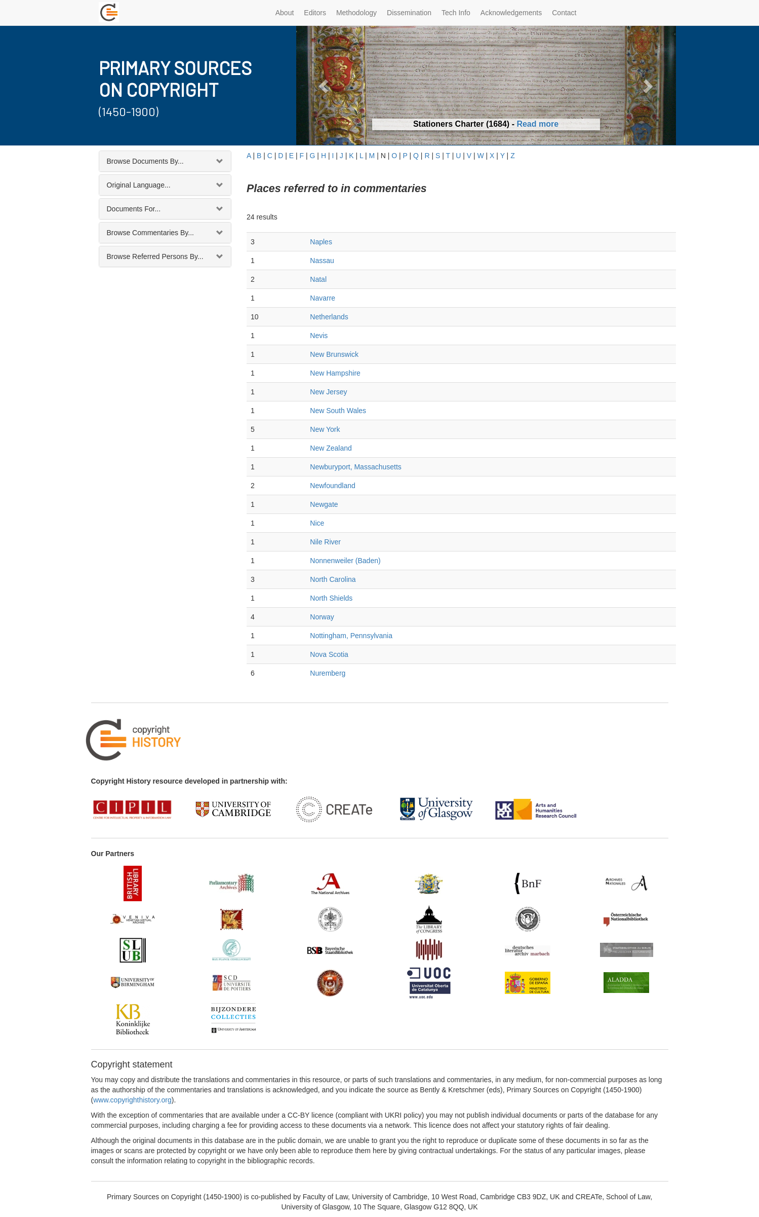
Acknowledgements (511, 13)
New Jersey (328, 392)
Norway (322, 617)
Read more (537, 124)
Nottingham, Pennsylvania (351, 636)
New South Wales (338, 411)
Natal (318, 279)
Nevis (319, 335)
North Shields (331, 598)
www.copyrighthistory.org (132, 1100)
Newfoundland (332, 486)
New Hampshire (335, 373)
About (284, 13)
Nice (317, 523)
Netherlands (329, 317)
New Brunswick (334, 354)
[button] (324, 85)
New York (325, 429)
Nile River (325, 542)
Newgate (324, 504)
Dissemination (409, 13)
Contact (564, 13)
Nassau (322, 260)
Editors (315, 13)
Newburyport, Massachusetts (356, 467)
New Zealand (331, 448)
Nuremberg (327, 673)
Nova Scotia (329, 654)
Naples (321, 242)
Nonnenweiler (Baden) (345, 561)
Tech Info (456, 13)
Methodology (356, 13)
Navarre (322, 298)
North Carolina (332, 579)
